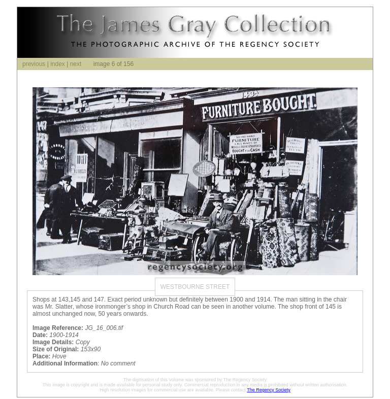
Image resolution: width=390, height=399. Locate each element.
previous (33, 64)
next (76, 64)
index (57, 64)
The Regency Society (268, 389)
